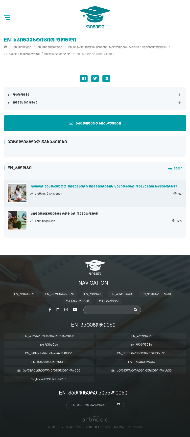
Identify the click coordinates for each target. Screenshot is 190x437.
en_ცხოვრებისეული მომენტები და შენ (48, 370)
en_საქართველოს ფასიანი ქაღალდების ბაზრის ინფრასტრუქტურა (117, 47)
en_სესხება (49, 344)
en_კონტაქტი (24, 294)
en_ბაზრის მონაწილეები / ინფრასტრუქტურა (37, 54)
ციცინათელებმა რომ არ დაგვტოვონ (64, 213)
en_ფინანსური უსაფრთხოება (48, 353)
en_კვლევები (121, 294)
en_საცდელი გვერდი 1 (49, 379)
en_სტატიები (109, 301)
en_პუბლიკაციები (59, 294)
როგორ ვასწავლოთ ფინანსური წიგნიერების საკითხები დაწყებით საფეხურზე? (103, 186)
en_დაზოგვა (18, 94)
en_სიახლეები (77, 301)
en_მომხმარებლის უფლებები (141, 353)
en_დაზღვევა (141, 344)
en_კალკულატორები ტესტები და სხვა (141, 370)
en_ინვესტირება (22, 102)
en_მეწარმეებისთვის (48, 362)
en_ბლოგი (92, 294)
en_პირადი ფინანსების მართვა (49, 336)
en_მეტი (175, 168)
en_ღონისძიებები (156, 294)
